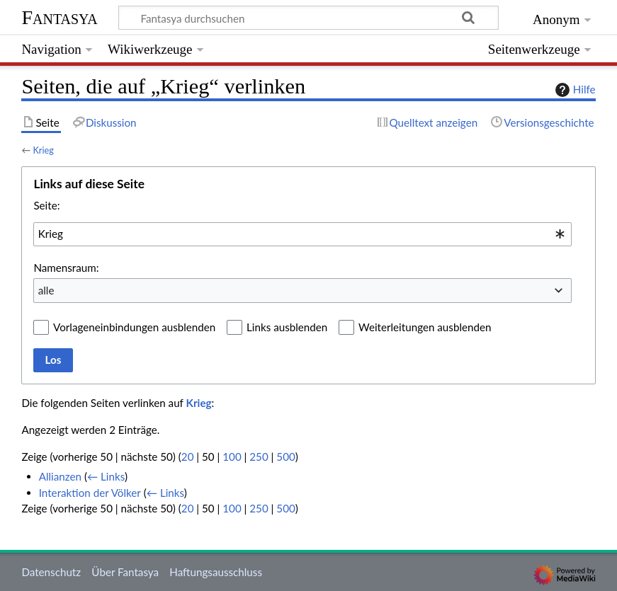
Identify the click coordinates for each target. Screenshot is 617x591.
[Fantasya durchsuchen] (308, 17)
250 (258, 456)
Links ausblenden (287, 327)
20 (187, 456)
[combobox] (302, 234)
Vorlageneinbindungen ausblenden (134, 327)
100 (231, 456)
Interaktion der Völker (90, 492)
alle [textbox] (46, 290)
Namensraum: (65, 267)
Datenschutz (51, 572)
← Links (106, 476)
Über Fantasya (125, 572)
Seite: (46, 205)
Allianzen (60, 476)
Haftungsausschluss (215, 572)
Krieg (43, 150)
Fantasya (59, 17)
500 (285, 456)
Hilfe (574, 90)
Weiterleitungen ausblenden (424, 327)
